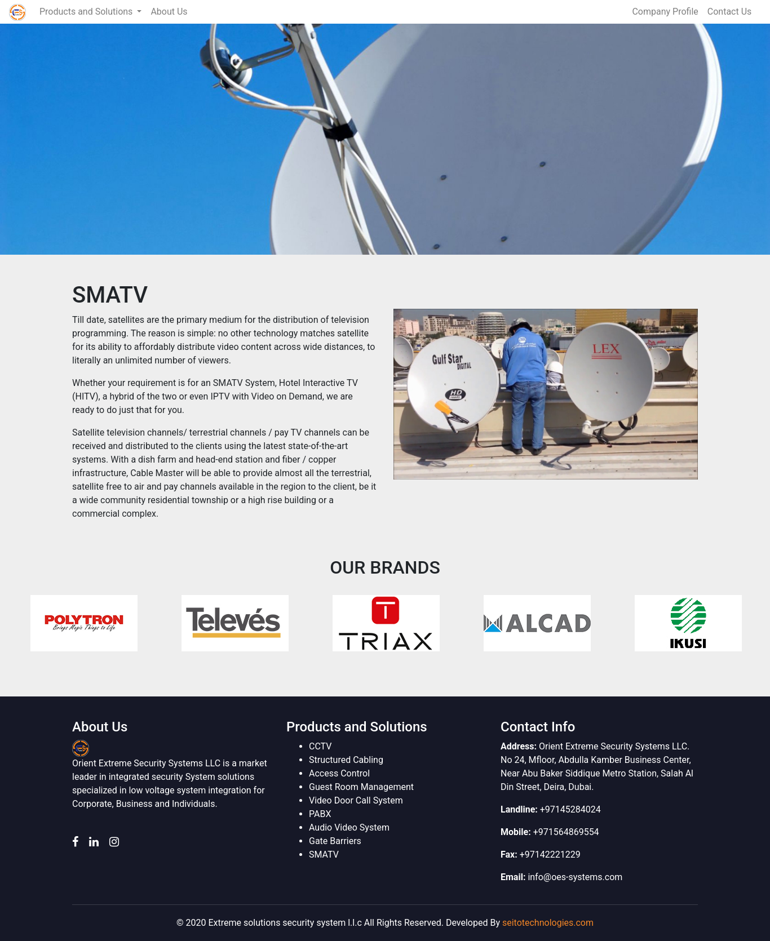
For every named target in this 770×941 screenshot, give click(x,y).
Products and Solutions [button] (87, 11)
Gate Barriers (335, 841)
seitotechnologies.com (548, 922)
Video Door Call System (356, 800)
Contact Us (729, 11)
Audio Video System (349, 827)
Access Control (339, 773)
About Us (169, 11)
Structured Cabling (346, 759)
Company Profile (665, 11)
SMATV (324, 854)
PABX (320, 814)
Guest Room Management (361, 787)
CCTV (320, 746)
